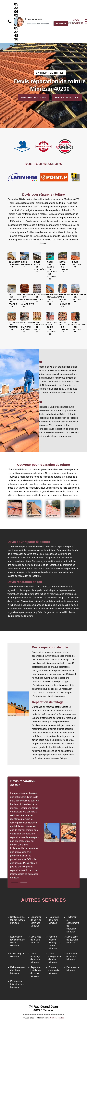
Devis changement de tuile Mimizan (54, 957)
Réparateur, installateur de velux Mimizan (36, 971)
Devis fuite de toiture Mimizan (36, 940)
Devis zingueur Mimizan (17, 955)
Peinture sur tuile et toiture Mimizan (17, 984)
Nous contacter (66, 97)
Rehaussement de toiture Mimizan (18, 970)
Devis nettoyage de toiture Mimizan (35, 957)
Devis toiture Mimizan (73, 969)
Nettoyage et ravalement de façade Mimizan (17, 941)
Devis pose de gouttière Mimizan (73, 940)
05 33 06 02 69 (16, 11)
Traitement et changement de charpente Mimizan (73, 924)
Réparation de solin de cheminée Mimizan (36, 921)
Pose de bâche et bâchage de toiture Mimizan (54, 943)
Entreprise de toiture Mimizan (72, 956)
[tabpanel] (27, 826)
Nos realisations (33, 97)
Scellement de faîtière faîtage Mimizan (17, 920)
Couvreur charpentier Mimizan (54, 970)
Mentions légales (57, 1018)
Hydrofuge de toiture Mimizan (53, 920)
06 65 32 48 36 (16, 31)
